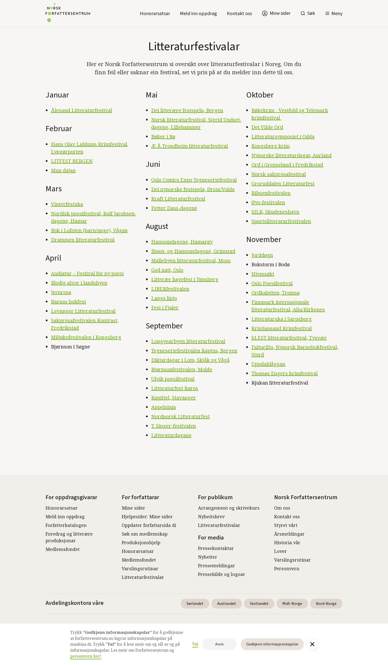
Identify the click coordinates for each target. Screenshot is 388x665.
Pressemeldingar (216, 565)
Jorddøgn (262, 255)
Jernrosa (61, 292)
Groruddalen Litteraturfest (283, 183)
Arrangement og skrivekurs (229, 508)
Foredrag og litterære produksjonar (69, 537)
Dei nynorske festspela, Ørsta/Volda (193, 189)
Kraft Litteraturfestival (178, 198)
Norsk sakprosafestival (278, 174)
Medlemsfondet (63, 549)
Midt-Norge (292, 603)
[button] (333, 13)
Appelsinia (163, 407)
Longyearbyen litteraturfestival (188, 341)
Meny (336, 13)
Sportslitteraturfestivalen (281, 221)
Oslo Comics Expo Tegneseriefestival (194, 179)
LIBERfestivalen (170, 288)
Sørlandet (195, 603)
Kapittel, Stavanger (173, 397)
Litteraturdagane (171, 435)
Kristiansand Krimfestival (281, 328)
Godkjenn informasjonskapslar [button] (272, 644)
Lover (280, 551)
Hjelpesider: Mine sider (147, 516)
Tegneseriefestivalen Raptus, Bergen (194, 350)
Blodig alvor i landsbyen (79, 282)
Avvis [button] (219, 644)
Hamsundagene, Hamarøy (182, 241)
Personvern (286, 568)
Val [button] (195, 644)
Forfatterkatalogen (66, 525)
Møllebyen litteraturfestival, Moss (191, 260)
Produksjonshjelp (141, 542)
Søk (311, 13)
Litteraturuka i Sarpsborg (281, 319)
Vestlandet (259, 603)
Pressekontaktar (216, 548)
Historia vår (287, 542)
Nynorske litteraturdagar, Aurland (291, 155)
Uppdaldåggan (268, 364)
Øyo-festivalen (268, 202)
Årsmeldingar (289, 534)
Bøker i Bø (163, 136)
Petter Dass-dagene (174, 208)
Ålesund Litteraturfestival (81, 110)
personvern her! (85, 656)
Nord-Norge (326, 603)
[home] (68, 13)
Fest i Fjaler (165, 307)
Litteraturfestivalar (143, 577)
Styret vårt (285, 525)
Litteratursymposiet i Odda (283, 136)
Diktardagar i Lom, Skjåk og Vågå (190, 360)
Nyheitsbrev (211, 516)
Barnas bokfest (68, 301)
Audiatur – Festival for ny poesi (87, 273)
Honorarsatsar (155, 13)
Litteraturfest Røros (174, 388)
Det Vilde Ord (267, 127)
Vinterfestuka (67, 204)
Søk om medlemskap (145, 534)
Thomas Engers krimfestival (284, 373)
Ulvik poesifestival (172, 378)
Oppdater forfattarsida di (149, 525)
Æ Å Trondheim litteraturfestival (189, 146)
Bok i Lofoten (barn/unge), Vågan (89, 230)
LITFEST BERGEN (72, 161)
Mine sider (133, 508)
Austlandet (226, 603)
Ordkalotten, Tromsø (275, 292)
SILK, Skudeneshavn (275, 211)
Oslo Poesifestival (272, 283)
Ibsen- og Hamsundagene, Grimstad (193, 251)
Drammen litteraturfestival (83, 239)
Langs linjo (164, 298)
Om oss (282, 508)
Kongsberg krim (270, 146)
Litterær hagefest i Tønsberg (184, 279)
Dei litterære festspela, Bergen (187, 110)
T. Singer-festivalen (173, 425)
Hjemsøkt (262, 274)
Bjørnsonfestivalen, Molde (181, 369)
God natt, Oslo (167, 270)
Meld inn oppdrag (198, 13)
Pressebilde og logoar (221, 574)
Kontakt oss (239, 13)
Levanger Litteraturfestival (83, 311)
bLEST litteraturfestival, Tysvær (289, 337)
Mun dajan (63, 170)
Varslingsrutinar (140, 568)
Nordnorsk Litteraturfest (180, 416)
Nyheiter (207, 557)
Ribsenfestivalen (271, 193)
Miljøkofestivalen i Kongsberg (86, 337)
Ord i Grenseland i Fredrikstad (287, 164)
